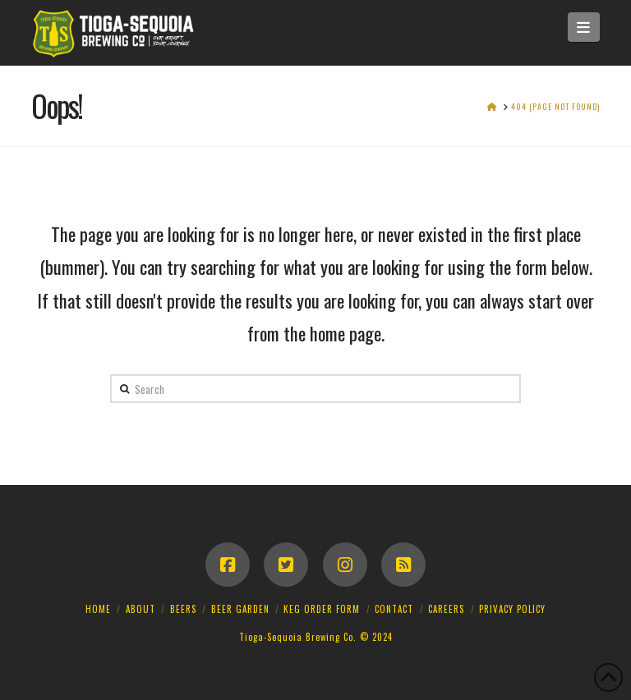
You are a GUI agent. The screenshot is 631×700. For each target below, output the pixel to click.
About (140, 608)
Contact (394, 608)
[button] (584, 27)
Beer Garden (240, 608)
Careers (446, 608)
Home (98, 608)
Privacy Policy (512, 608)
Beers (183, 608)
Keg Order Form (321, 608)
